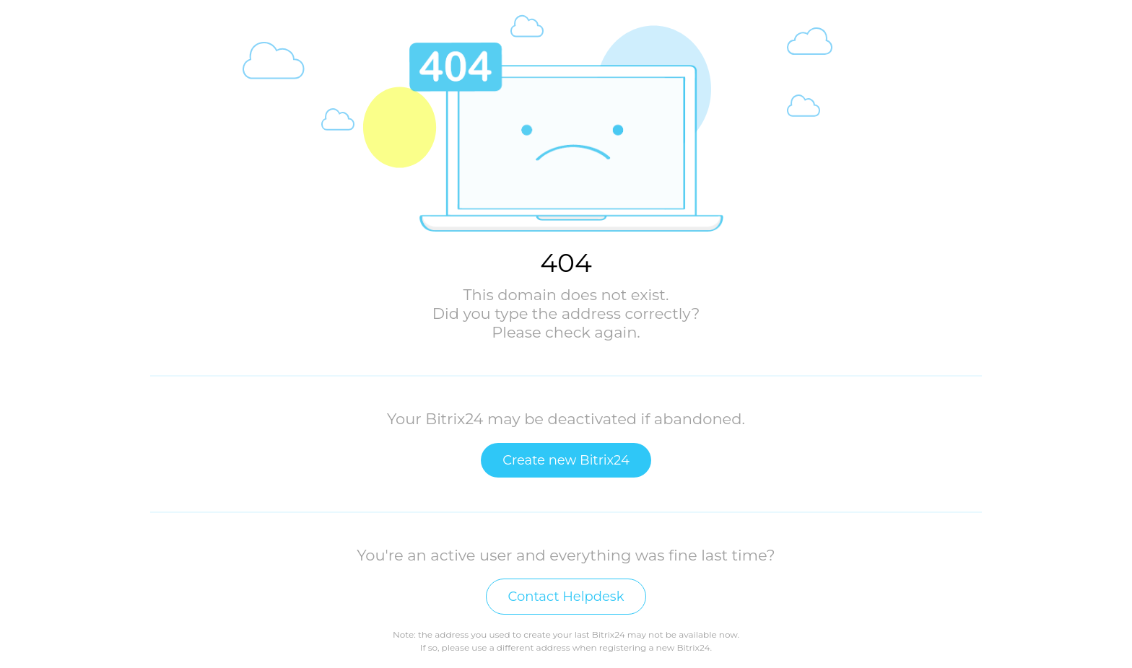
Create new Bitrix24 (566, 460)
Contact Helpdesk (566, 597)
